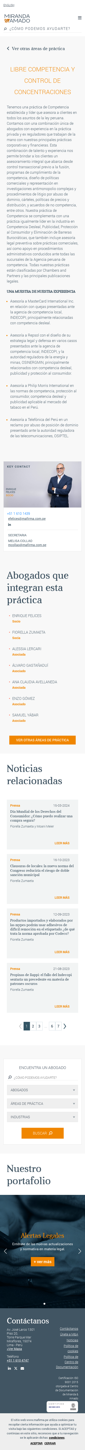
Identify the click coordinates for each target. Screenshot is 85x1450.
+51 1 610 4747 (18, 1360)
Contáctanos (69, 1328)
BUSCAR (42, 1133)
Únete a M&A (69, 1334)
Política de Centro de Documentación (67, 1362)
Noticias (72, 1340)
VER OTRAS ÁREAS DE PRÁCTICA (42, 740)
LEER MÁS (62, 843)
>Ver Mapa (14, 1349)
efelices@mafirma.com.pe (27, 518)
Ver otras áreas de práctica (36, 48)
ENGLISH (8, 5)
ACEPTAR (36, 1443)
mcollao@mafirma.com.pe (27, 545)
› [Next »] (65, 1025)
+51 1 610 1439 (18, 513)
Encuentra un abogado (42, 1067)
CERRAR (50, 1443)
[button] (41, 1304)
